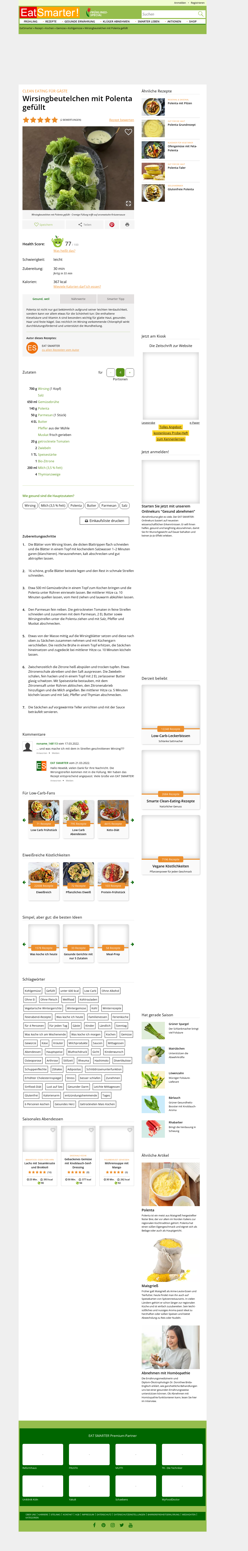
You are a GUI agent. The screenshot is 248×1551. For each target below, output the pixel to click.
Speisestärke (47, 454)
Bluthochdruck (77, 1052)
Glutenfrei (31, 1095)
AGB (77, 1514)
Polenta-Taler (177, 168)
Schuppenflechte (36, 1069)
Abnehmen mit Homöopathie (166, 1373)
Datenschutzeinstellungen (129, 1514)
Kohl (94, 1008)
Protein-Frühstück (113, 892)
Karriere (43, 1514)
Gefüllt (50, 991)
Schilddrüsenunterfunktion (104, 1069)
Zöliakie (57, 1069)
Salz (41, 395)
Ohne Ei (30, 999)
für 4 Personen (34, 1025)
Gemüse (126, 1034)
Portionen (120, 379)
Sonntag (121, 1025)
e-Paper (195, 423)
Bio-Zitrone (46, 461)
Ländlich (105, 1025)
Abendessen (33, 1052)
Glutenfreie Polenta (181, 189)
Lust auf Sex (54, 1087)
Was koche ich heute (43, 954)
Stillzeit (68, 1060)
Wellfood (68, 999)
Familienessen (98, 1017)
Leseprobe (148, 423)
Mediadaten (188, 1514)
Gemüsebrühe (48, 402)
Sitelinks (55, 1514)
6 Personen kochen (37, 1104)
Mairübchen (177, 1048)
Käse (45, 1043)
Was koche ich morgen (86, 1034)
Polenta (43, 408)
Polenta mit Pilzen (180, 103)
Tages (106, 1095)
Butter (42, 421)
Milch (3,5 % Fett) (50, 468)
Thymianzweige (49, 474)
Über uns (31, 1514)
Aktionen (174, 21)
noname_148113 (47, 743)
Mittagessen (116, 1043)
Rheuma (83, 1060)
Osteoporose (33, 1060)
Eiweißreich (43, 892)
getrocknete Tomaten (54, 441)
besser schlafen (90, 1078)
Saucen (97, 1043)
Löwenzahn (176, 1073)
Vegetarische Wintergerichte (43, 1008)
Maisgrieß (150, 1285)
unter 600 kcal (69, 991)
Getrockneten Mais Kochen (97, 1104)
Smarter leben (148, 21)
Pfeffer (43, 428)
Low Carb (90, 991)
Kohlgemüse (33, 991)
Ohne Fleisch (48, 999)
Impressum (88, 1514)
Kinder (89, 1025)
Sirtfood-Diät (33, 1087)
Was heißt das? (64, 251)
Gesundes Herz (65, 1104)
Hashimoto (101, 1060)
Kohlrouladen (88, 999)
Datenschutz (104, 1514)
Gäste (76, 1025)
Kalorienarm (51, 1095)
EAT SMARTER (59, 763)
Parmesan (45, 415)
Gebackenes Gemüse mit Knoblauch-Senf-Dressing (78, 1163)
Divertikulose (122, 1060)
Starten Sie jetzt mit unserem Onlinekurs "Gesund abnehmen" (171, 487)
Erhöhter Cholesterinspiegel (43, 1078)
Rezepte (51, 21)
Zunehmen (113, 1078)
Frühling (30, 21)
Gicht (95, 1052)
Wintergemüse (76, 1008)
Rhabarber (176, 1122)
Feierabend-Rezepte (38, 1017)
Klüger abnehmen (116, 21)
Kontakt (68, 1514)
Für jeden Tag (58, 1025)
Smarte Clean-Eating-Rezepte (171, 801)
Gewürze (30, 1043)
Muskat (43, 435)
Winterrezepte (112, 1008)
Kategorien (32, 1517)
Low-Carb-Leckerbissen (170, 735)
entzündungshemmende (81, 1095)
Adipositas (74, 1069)
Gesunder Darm (78, 1087)
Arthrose (52, 1060)
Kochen (111, 1034)
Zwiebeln (44, 448)
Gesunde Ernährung (80, 21)
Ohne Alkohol (110, 991)
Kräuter (58, 1043)
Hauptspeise (54, 1052)
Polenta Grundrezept (182, 125)
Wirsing (43, 389)
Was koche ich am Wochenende (45, 1034)
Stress (71, 1078)
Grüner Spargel (179, 1024)
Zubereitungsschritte (39, 536)
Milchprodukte (78, 1043)
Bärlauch (174, 1098)
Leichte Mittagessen (107, 1087)
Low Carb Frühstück (44, 830)
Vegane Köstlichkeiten (170, 866)
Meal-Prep (113, 954)
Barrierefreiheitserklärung (164, 1514)
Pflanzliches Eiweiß (78, 892)
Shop (193, 21)
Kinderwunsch (114, 1052)
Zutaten (29, 372)
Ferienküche (120, 1017)
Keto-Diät (113, 830)
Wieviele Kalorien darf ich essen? (77, 286)
